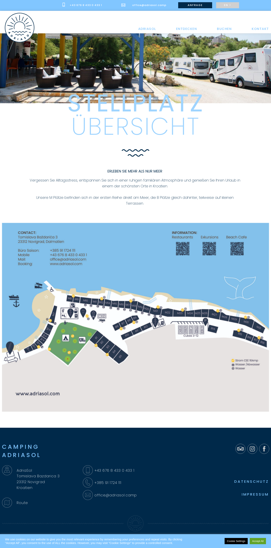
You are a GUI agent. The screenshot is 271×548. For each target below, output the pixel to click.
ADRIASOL (147, 29)
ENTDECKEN (186, 29)
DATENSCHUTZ (251, 481)
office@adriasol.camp (149, 5)
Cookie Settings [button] (236, 541)
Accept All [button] (258, 541)
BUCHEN (224, 29)
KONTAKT (260, 29)
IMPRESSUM (255, 494)
